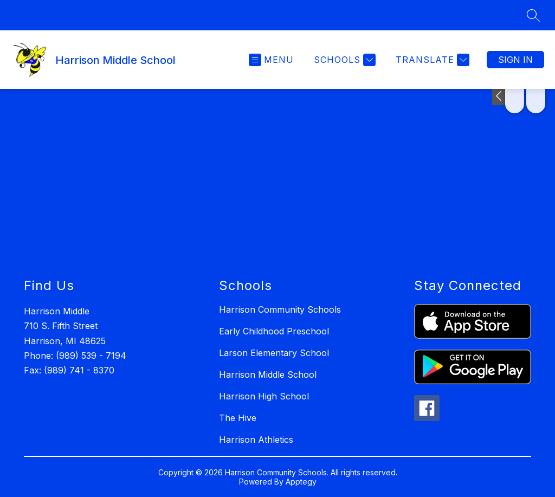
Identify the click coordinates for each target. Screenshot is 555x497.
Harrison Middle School (268, 374)
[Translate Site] (431, 60)
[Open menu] (271, 60)
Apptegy (301, 481)
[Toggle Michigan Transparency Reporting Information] (499, 97)
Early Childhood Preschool (274, 331)
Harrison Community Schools (280, 309)
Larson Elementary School (274, 352)
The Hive (237, 417)
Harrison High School (264, 396)
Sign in (515, 59)
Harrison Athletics (256, 439)
